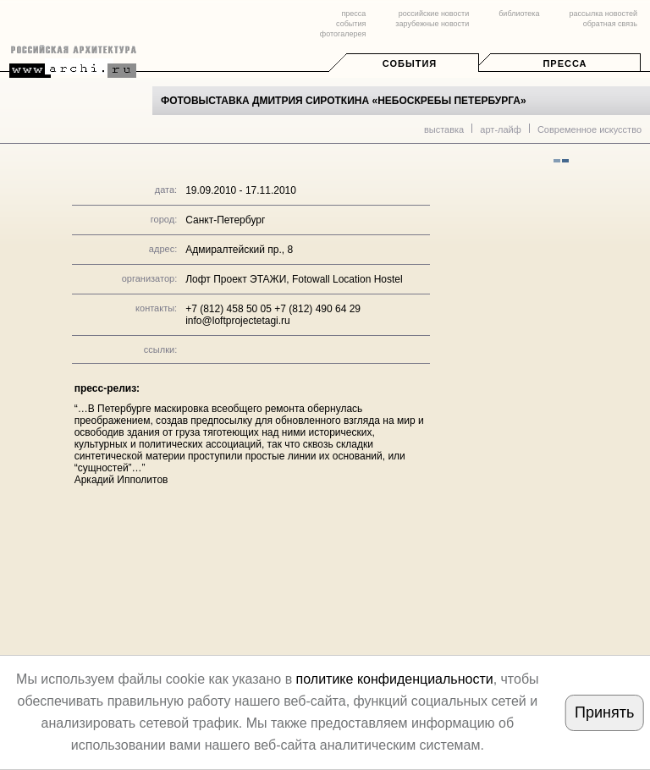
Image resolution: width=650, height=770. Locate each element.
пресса (353, 13)
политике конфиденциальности (394, 679)
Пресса (565, 63)
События (410, 63)
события (351, 23)
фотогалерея (343, 34)
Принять (604, 712)
